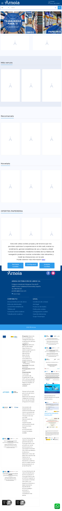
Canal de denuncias (39, 314)
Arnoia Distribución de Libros (16, 302)
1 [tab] (31, 32)
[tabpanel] (31, 22)
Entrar (53, 1)
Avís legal (36, 304)
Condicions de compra (40, 302)
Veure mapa (16, 294)
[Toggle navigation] (2, 3)
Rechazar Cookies (15, 265)
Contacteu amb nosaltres (15, 311)
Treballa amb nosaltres (14, 314)
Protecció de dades (39, 306)
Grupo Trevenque (39, 316)
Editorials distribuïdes (14, 304)
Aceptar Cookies (47, 265)
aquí (43, 260)
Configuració (31, 264)
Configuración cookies (40, 311)
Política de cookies (39, 309)
